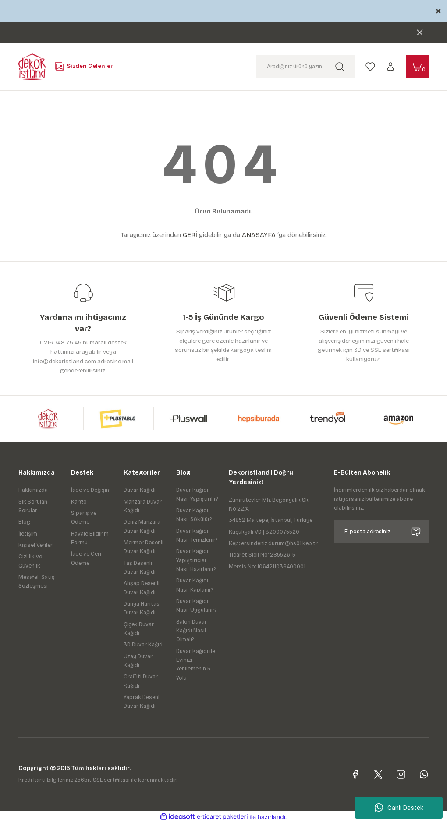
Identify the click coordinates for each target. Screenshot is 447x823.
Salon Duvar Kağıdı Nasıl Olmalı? (191, 631)
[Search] (305, 66)
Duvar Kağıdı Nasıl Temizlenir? (196, 535)
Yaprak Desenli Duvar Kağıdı (142, 701)
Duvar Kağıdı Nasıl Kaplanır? (194, 585)
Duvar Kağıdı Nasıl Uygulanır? (196, 605)
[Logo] (32, 66)
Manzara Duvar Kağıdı (143, 506)
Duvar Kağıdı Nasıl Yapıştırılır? (197, 494)
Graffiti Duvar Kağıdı (141, 681)
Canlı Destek (399, 807)
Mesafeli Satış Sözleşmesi (36, 581)
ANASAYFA (259, 235)
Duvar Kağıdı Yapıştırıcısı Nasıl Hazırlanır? (196, 560)
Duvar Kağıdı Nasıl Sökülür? (194, 514)
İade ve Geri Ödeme (86, 558)
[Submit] (416, 531)
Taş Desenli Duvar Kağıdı (140, 567)
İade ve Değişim (91, 490)
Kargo (79, 502)
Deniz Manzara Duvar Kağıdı (142, 526)
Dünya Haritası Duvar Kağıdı (142, 608)
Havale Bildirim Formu (90, 538)
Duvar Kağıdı (140, 490)
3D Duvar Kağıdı (144, 645)
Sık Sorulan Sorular (32, 506)
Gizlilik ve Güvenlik (30, 560)
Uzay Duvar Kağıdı (138, 660)
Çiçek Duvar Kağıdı (139, 628)
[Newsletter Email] (381, 531)
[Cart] (417, 66)
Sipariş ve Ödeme (83, 517)
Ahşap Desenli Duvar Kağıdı (142, 587)
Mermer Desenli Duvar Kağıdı (143, 546)
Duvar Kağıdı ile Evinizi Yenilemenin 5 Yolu (195, 664)
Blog (24, 522)
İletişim (27, 534)
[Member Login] (390, 66)
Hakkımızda (33, 490)
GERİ (190, 235)
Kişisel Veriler (35, 545)
